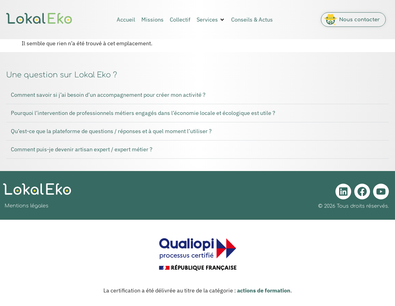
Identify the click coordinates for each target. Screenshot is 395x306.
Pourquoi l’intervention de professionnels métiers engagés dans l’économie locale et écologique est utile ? (143, 112)
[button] (210, 20)
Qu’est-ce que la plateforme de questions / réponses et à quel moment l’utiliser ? (111, 131)
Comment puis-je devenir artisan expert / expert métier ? (81, 149)
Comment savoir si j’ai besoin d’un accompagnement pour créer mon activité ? (108, 94)
